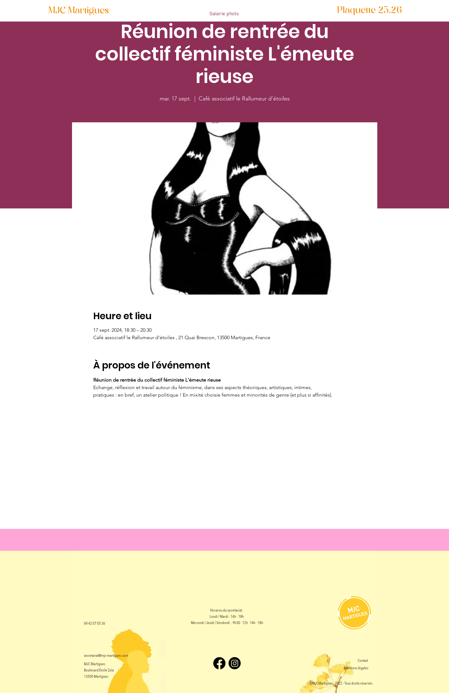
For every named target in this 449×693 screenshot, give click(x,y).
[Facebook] (219, 663)
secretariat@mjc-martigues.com (106, 655)
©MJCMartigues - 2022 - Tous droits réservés (341, 683)
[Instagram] (235, 663)
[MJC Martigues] (78, 11)
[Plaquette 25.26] (369, 11)
